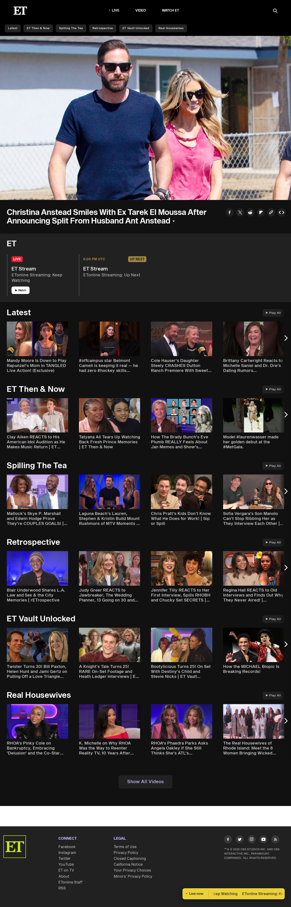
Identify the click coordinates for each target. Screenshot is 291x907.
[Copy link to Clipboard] (271, 213)
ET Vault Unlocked (135, 28)
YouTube (66, 864)
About (63, 876)
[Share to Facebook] (229, 213)
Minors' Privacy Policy (133, 876)
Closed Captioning (130, 858)
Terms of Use (125, 847)
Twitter (64, 858)
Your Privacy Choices (132, 870)
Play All (273, 313)
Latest (12, 28)
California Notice (128, 864)
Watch (20, 290)
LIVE (116, 10)
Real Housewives (171, 28)
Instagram (67, 852)
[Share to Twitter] (240, 213)
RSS (62, 888)
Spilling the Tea (71, 28)
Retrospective (102, 28)
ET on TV (66, 870)
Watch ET (170, 10)
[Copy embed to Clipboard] (281, 213)
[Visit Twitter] (240, 840)
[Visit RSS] (275, 840)
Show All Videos (145, 781)
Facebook (67, 847)
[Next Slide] (285, 340)
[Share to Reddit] (250, 213)
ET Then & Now (38, 28)
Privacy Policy (126, 852)
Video (140, 10)
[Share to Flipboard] (260, 213)
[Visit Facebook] (228, 840)
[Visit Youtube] (263, 840)
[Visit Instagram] (252, 840)
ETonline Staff (70, 882)
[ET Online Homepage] (20, 10)
